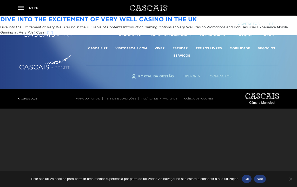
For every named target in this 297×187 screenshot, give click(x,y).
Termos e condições (120, 98)
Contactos (221, 76)
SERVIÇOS (181, 55)
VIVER (160, 48)
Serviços (243, 23)
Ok (247, 179)
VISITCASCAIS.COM (131, 48)
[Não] (290, 179)
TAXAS (268, 23)
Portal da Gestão (156, 76)
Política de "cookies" (199, 98)
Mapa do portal (88, 98)
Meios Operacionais (170, 23)
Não (260, 179)
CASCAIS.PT (98, 48)
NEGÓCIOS (266, 48)
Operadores (212, 23)
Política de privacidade (159, 98)
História (191, 76)
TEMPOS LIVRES (209, 48)
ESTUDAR (180, 48)
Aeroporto (130, 23)
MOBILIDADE (240, 48)
